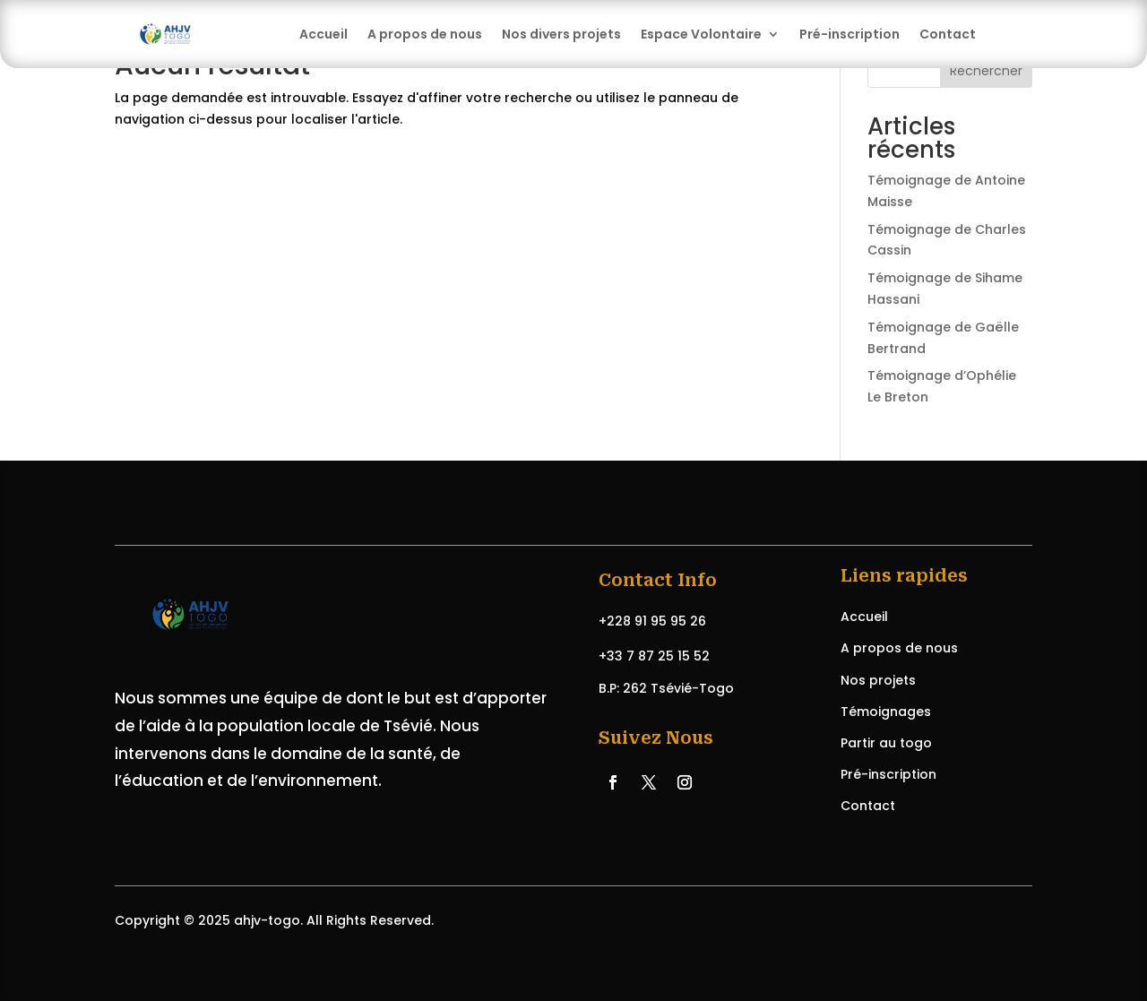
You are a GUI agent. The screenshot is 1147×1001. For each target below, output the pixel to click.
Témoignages (886, 712)
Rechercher (986, 71)
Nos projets (878, 680)
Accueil (323, 34)
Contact (947, 34)
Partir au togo (886, 743)
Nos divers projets (561, 34)
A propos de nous (424, 34)
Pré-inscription (849, 34)
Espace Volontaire (701, 34)
